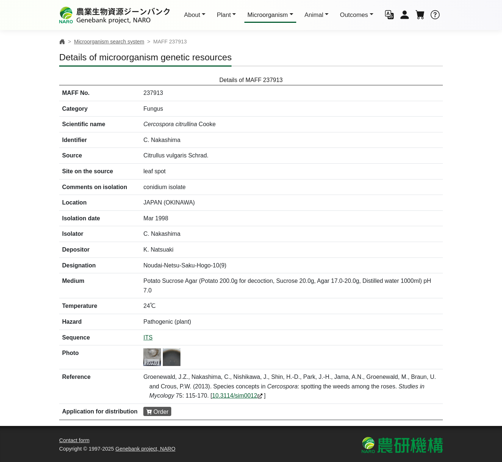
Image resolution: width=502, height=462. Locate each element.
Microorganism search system (109, 42)
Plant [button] (224, 14)
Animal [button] (314, 14)
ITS (148, 337)
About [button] (192, 14)
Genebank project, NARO (145, 449)
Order (161, 412)
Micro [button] (267, 14)
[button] (389, 15)
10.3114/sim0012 (234, 395)
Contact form (74, 440)
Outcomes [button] (354, 14)
